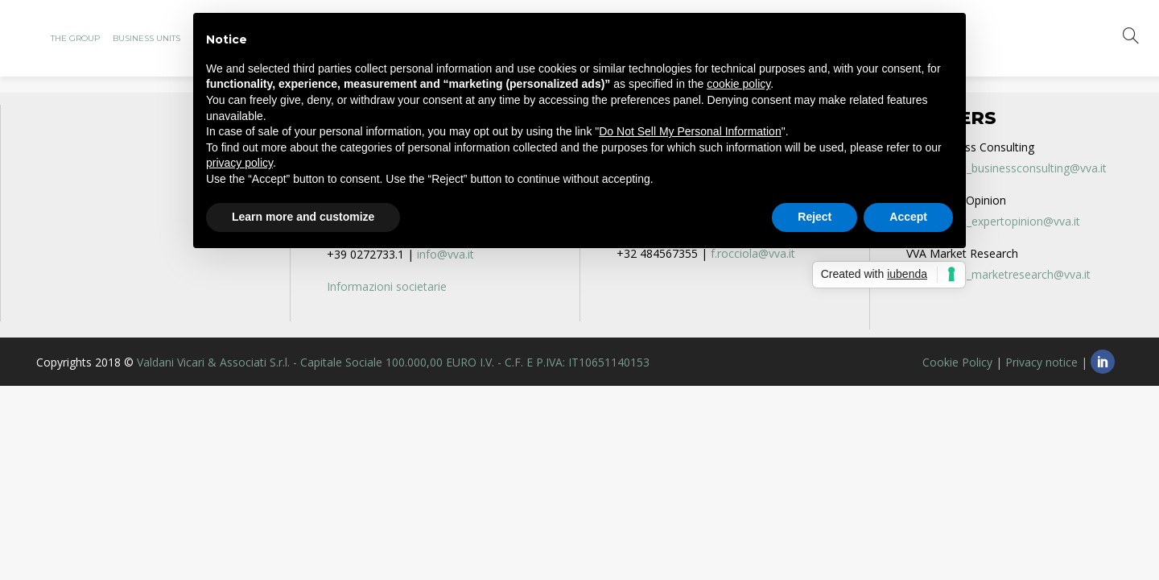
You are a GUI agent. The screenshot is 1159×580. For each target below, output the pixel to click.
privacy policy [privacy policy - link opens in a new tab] (239, 162)
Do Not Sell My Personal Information (690, 131)
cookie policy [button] (738, 83)
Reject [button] (814, 216)
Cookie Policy (957, 362)
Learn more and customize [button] (303, 216)
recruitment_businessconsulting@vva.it (1006, 168)
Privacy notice (1041, 362)
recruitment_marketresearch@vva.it (998, 274)
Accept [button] (908, 216)
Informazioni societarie (387, 286)
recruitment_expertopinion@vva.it (993, 221)
